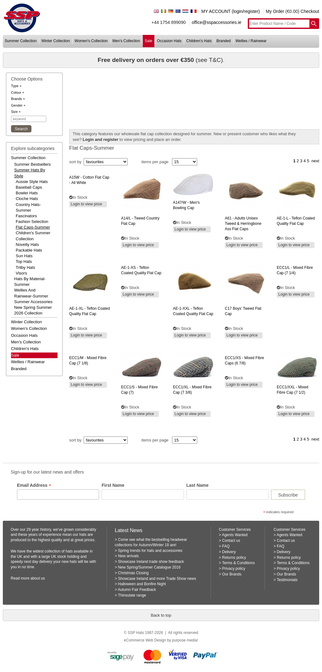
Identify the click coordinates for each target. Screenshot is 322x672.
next (315, 160)
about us (38, 578)
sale (148, 41)
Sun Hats (24, 255)
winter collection (55, 41)
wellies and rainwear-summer (31, 293)
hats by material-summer (30, 281)
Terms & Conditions (238, 563)
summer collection (20, 41)
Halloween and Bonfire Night (142, 584)
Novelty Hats (27, 244)
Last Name (197, 485)
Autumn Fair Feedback (137, 589)
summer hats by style (29, 173)
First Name (113, 485)
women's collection (91, 41)
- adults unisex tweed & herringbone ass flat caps (243, 223)
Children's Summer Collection (33, 235)
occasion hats (169, 41)
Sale (15, 355)
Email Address (34, 485)
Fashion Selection (32, 221)
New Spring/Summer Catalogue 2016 (149, 567)
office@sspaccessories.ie (217, 22)
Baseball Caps (29, 187)
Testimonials (287, 580)
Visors (21, 273)
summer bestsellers (32, 164)
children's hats (199, 41)
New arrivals (128, 556)
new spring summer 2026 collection (33, 310)
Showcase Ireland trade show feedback (151, 561)
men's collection (126, 41)
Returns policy (234, 557)
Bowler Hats (27, 193)
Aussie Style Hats (32, 181)
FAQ (226, 546)
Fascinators (26, 216)
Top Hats (24, 261)
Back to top (161, 615)
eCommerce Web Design (145, 640)
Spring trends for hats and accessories (150, 550)
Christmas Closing (133, 573)
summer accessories (33, 301)
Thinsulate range (132, 595)
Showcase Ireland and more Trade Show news (157, 578)
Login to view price (86, 204)
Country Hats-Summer (28, 207)
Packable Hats (29, 250)
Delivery (229, 552)
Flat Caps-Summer (33, 227)
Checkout (310, 11)
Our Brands (231, 574)
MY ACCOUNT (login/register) (230, 11)
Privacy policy (233, 568)
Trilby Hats (25, 267)
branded (223, 41)
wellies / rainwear (251, 41)
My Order (275, 11)
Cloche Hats (27, 198)
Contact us (231, 540)
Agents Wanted (235, 535)
